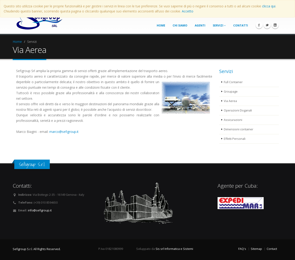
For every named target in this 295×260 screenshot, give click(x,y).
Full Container (233, 82)
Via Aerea (230, 101)
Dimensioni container (238, 129)
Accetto (187, 11)
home (161, 25)
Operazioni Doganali (238, 110)
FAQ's (242, 249)
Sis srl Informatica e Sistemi (174, 249)
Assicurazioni (233, 120)
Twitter (267, 25)
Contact (272, 249)
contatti (240, 25)
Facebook (259, 25)
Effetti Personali (234, 139)
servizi (219, 25)
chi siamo (180, 25)
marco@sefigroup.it (64, 131)
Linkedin (275, 25)
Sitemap (256, 249)
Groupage (231, 91)
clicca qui (268, 6)
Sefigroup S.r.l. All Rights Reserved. (37, 249)
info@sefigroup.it (40, 210)
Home (17, 41)
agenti (200, 25)
